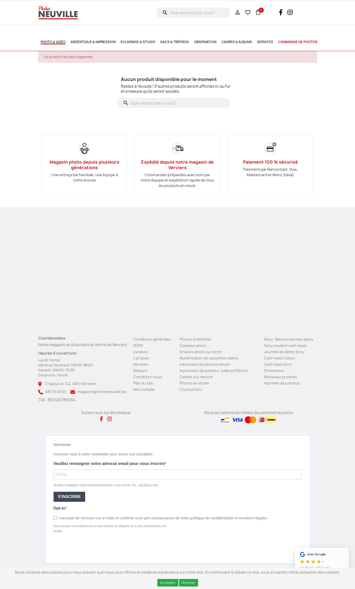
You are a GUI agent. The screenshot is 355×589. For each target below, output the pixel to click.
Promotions (274, 370)
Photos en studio (194, 383)
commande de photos (298, 42)
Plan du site (143, 383)
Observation (205, 42)
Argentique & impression (93, 42)
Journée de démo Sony (284, 351)
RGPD (138, 345)
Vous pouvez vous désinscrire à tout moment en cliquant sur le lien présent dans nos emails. (110, 528)
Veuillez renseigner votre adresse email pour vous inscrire (109, 463)
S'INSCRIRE (69, 497)
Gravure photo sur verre (201, 351)
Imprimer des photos (282, 383)
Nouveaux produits (280, 376)
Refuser (188, 582)
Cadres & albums (236, 42)
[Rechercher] (193, 13)
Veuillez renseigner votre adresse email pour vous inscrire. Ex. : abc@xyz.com (106, 485)
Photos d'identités (196, 339)
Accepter (168, 582)
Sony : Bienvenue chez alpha (288, 339)
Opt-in (59, 508)
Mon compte (144, 389)
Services (140, 364)
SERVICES (265, 42)
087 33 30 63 (55, 391)
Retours (140, 370)
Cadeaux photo (193, 345)
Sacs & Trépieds (174, 42)
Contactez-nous (147, 376)
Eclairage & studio (138, 42)
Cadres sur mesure (196, 376)
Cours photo (191, 389)
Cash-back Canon (279, 358)
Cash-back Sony (278, 364)
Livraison (140, 351)
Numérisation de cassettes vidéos (209, 358)
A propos (141, 358)
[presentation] (92, 547)
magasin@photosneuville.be (102, 391)
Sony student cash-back (285, 345)
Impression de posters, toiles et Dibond (213, 370)
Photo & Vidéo (53, 42)
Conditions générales (152, 339)
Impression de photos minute (205, 364)
